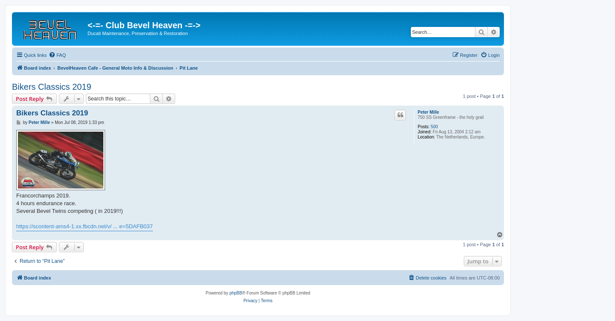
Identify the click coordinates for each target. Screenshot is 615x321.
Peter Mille (428, 112)
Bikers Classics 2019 (51, 86)
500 (434, 126)
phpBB (235, 293)
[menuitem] (57, 55)
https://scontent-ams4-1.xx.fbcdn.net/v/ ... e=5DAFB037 (84, 226)
